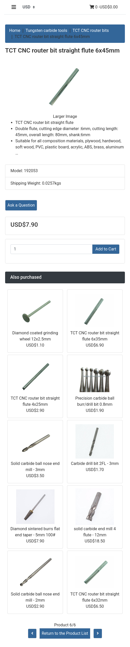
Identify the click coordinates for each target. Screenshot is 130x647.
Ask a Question (21, 205)
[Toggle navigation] (13, 7)
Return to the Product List (65, 633)
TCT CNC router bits (91, 30)
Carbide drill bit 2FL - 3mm (95, 463)
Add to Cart (105, 249)
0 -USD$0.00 (104, 7)
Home (14, 30)
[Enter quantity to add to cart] (51, 249)
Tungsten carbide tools (46, 30)
